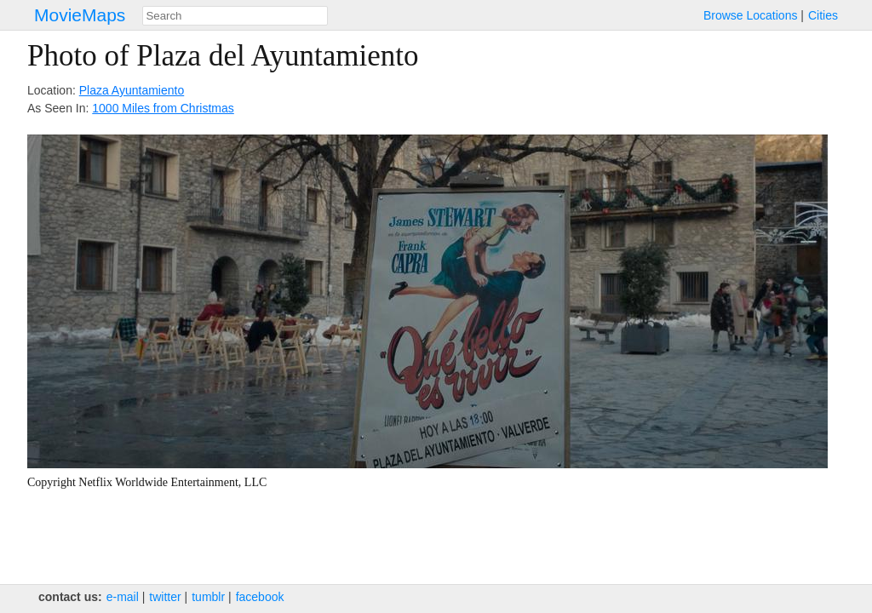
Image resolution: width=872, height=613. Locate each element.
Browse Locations (750, 15)
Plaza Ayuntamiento (132, 90)
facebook (260, 597)
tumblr (208, 597)
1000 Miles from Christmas (163, 108)
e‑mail (122, 597)
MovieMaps (79, 15)
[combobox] (235, 16)
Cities (823, 15)
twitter (165, 597)
